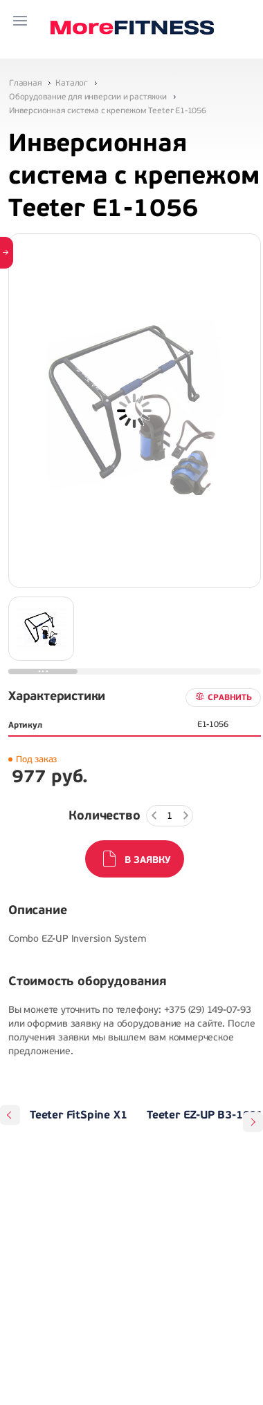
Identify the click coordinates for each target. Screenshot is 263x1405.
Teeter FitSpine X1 (78, 1115)
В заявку (147, 859)
